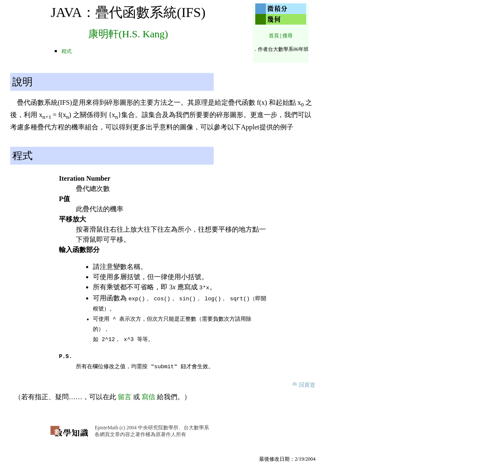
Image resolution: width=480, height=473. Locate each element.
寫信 (148, 395)
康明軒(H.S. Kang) (128, 33)
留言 (124, 395)
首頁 (274, 36)
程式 (66, 51)
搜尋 (287, 36)
